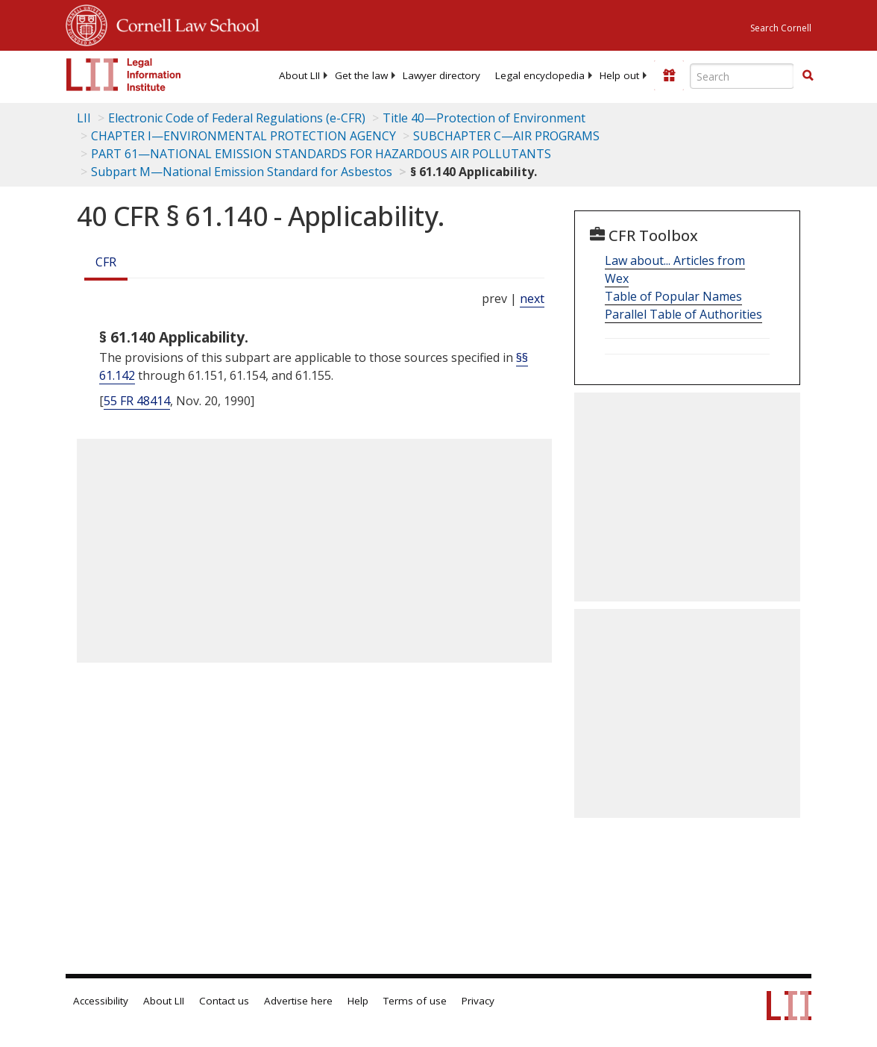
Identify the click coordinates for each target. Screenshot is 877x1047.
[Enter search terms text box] (742, 76)
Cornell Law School (183, 23)
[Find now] (807, 76)
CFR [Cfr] (105, 262)
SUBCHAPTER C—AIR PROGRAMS (506, 136)
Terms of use (415, 1000)
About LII (299, 75)
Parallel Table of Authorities (683, 314)
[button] (807, 75)
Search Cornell (780, 28)
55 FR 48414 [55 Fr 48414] (137, 401)
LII (84, 118)
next (532, 298)
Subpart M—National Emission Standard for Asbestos (241, 171)
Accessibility (100, 1000)
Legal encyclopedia (540, 75)
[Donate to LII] (669, 75)
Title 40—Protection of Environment (484, 118)
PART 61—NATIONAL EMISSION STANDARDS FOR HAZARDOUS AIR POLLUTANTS (321, 154)
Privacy (478, 1000)
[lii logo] (123, 74)
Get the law (361, 75)
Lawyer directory (441, 75)
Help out (619, 75)
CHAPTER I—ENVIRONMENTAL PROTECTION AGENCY (243, 136)
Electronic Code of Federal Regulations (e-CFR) (236, 118)
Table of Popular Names (673, 296)
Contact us (224, 1000)
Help (358, 1000)
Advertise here (298, 1000)
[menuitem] (299, 75)
